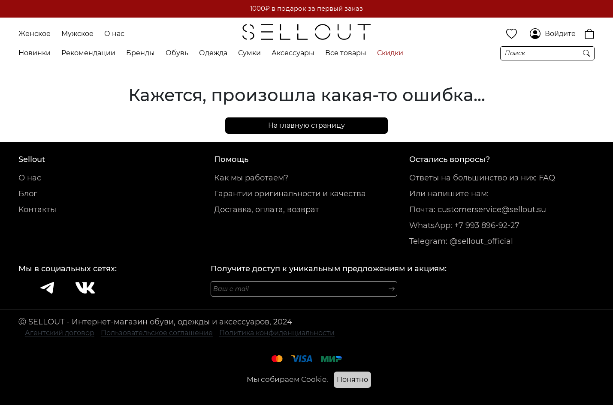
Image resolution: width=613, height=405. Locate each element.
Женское (34, 34)
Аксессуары (293, 53)
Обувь (177, 53)
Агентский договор (59, 333)
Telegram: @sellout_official (461, 241)
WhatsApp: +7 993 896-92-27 (464, 225)
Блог (27, 193)
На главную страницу (306, 125)
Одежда (213, 53)
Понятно (352, 379)
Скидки (390, 53)
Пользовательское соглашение (157, 333)
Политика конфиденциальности (277, 333)
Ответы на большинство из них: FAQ (482, 178)
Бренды (140, 53)
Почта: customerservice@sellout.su (477, 209)
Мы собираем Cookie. (287, 379)
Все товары (345, 53)
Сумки (249, 53)
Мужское (77, 34)
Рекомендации (88, 53)
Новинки (34, 53)
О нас (114, 34)
